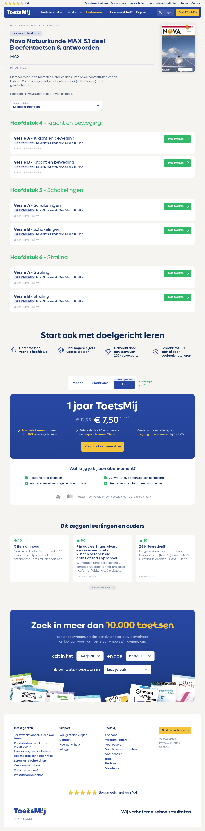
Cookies (164, 746)
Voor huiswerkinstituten (121, 749)
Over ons (111, 735)
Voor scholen (114, 754)
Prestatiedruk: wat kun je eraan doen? (30, 744)
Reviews (110, 763)
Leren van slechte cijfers (30, 761)
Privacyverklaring (169, 743)
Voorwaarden (167, 738)
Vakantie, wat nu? (26, 770)
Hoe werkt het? (69, 745)
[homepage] (18, 12)
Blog (108, 759)
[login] (165, 12)
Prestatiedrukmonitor (28, 775)
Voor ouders (113, 745)
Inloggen (65, 749)
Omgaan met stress (27, 765)
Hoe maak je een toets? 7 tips (33, 756)
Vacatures (112, 768)
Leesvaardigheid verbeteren (33, 751)
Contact (65, 740)
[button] (56, 106)
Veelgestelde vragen (73, 735)
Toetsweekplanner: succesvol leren (34, 736)
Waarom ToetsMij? (117, 740)
